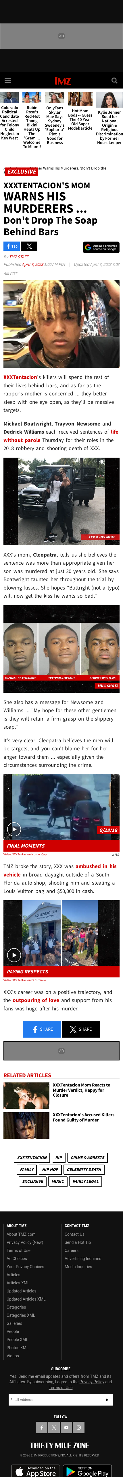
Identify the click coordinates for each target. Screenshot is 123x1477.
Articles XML (18, 1283)
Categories (16, 1307)
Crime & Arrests (87, 1157)
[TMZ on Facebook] (41, 1427)
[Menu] (8, 80)
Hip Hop (50, 1169)
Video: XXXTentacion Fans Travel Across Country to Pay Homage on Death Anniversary (26, 980)
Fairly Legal (85, 1181)
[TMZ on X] (54, 1427)
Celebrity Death (84, 1169)
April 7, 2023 (33, 264)
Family (26, 1169)
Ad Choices (17, 1258)
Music (57, 1181)
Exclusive (32, 1181)
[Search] (115, 80)
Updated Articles (21, 1291)
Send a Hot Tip (78, 1242)
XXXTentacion (32, 1157)
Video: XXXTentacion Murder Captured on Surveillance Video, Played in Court (26, 854)
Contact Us (74, 1234)
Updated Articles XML (26, 1299)
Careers (71, 1250)
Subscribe (107, 1400)
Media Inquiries (78, 1266)
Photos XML (17, 1347)
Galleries (14, 1323)
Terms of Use (18, 1250)
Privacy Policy (92, 1382)
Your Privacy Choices (25, 1266)
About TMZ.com (21, 1234)
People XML (17, 1339)
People (13, 1331)
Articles (13, 1274)
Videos (13, 1355)
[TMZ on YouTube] (66, 1427)
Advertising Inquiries (83, 1258)
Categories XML (21, 1315)
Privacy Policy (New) (25, 1242)
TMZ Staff (18, 256)
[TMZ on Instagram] (78, 1427)
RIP (58, 1157)
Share (42, 1029)
